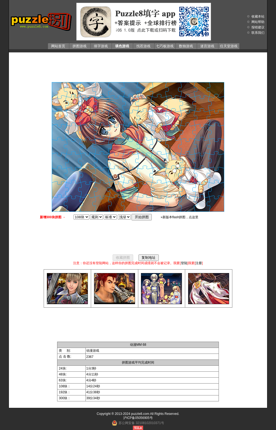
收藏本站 (257, 16)
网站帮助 (257, 22)
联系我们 (257, 33)
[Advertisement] (138, 66)
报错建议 (257, 27)
